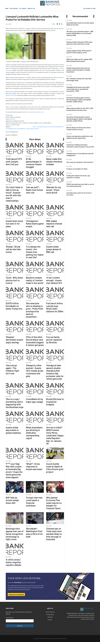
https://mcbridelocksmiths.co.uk (34, 112)
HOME (6, 8)
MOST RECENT (14, 8)
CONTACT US (31, 8)
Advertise (50, 617)
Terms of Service (50, 612)
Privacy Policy (50, 614)
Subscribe (19, 625)
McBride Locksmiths (11, 95)
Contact (50, 619)
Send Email (12, 119)
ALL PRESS (22, 8)
